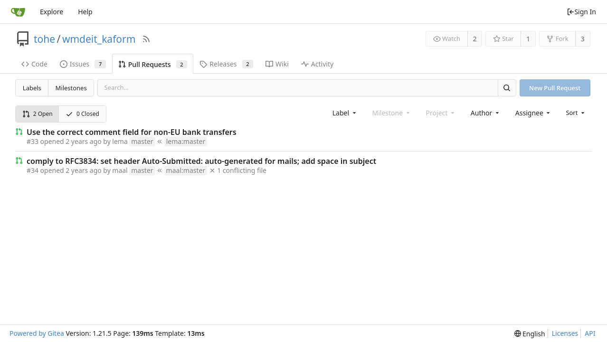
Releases (226, 63)
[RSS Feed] (146, 39)
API (590, 333)
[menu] (576, 113)
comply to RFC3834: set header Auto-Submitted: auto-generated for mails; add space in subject (201, 161)
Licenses (565, 333)
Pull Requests (152, 64)
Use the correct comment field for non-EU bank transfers (132, 132)
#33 (32, 141)
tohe (44, 39)
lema (119, 141)
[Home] (18, 11)
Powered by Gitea (36, 333)
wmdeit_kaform (98, 39)
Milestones (71, 88)
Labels (32, 88)
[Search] (507, 87)
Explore (51, 11)
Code (34, 63)
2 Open (37, 114)
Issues (83, 63)
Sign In (581, 11)
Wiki (277, 63)
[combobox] (345, 113)
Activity (317, 63)
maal (119, 170)
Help (85, 11)
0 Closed (82, 114)
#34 (32, 170)
